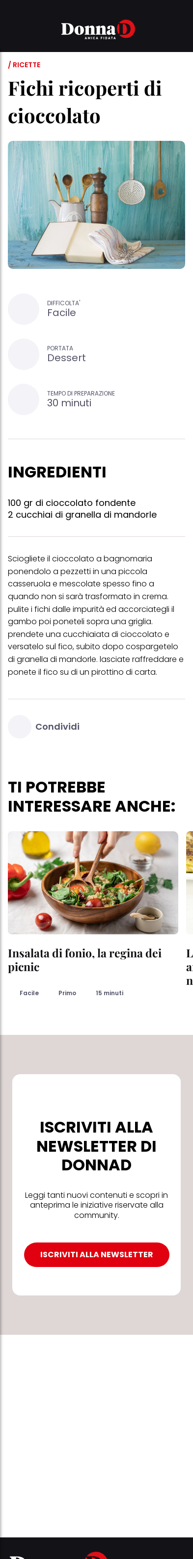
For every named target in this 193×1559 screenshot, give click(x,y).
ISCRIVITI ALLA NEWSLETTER (96, 1254)
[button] (14, 31)
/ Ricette (24, 65)
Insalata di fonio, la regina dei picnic (85, 959)
